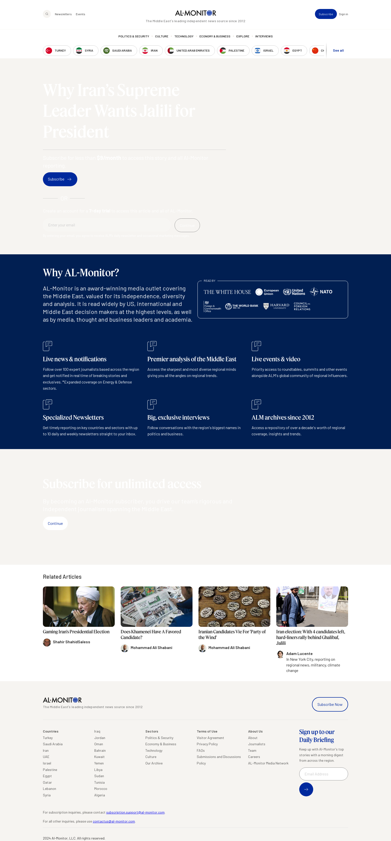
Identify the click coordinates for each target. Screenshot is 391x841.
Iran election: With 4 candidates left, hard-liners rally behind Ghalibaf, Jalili (310, 637)
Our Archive (154, 763)
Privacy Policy (207, 744)
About (253, 738)
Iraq (97, 731)
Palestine (50, 769)
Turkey (48, 738)
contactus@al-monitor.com (114, 821)
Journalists (256, 744)
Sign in (343, 14)
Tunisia (99, 782)
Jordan (99, 738)
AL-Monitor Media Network (268, 763)
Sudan (99, 776)
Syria (47, 795)
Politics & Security (133, 36)
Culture (161, 36)
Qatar (47, 782)
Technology (184, 36)
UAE (46, 756)
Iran (46, 750)
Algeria (99, 795)
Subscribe (326, 14)
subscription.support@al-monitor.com (135, 812)
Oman (98, 744)
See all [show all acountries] (338, 50)
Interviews (264, 36)
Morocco (100, 788)
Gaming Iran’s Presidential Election (76, 631)
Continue (55, 523)
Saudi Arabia (53, 744)
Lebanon (49, 788)
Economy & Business (214, 36)
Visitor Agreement (210, 738)
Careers (254, 756)
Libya (98, 769)
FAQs (201, 750)
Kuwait (99, 756)
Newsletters (63, 14)
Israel (47, 763)
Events (80, 14)
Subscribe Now (330, 704)
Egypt (47, 776)
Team (252, 750)
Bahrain (100, 750)
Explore (242, 36)
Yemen (99, 763)
